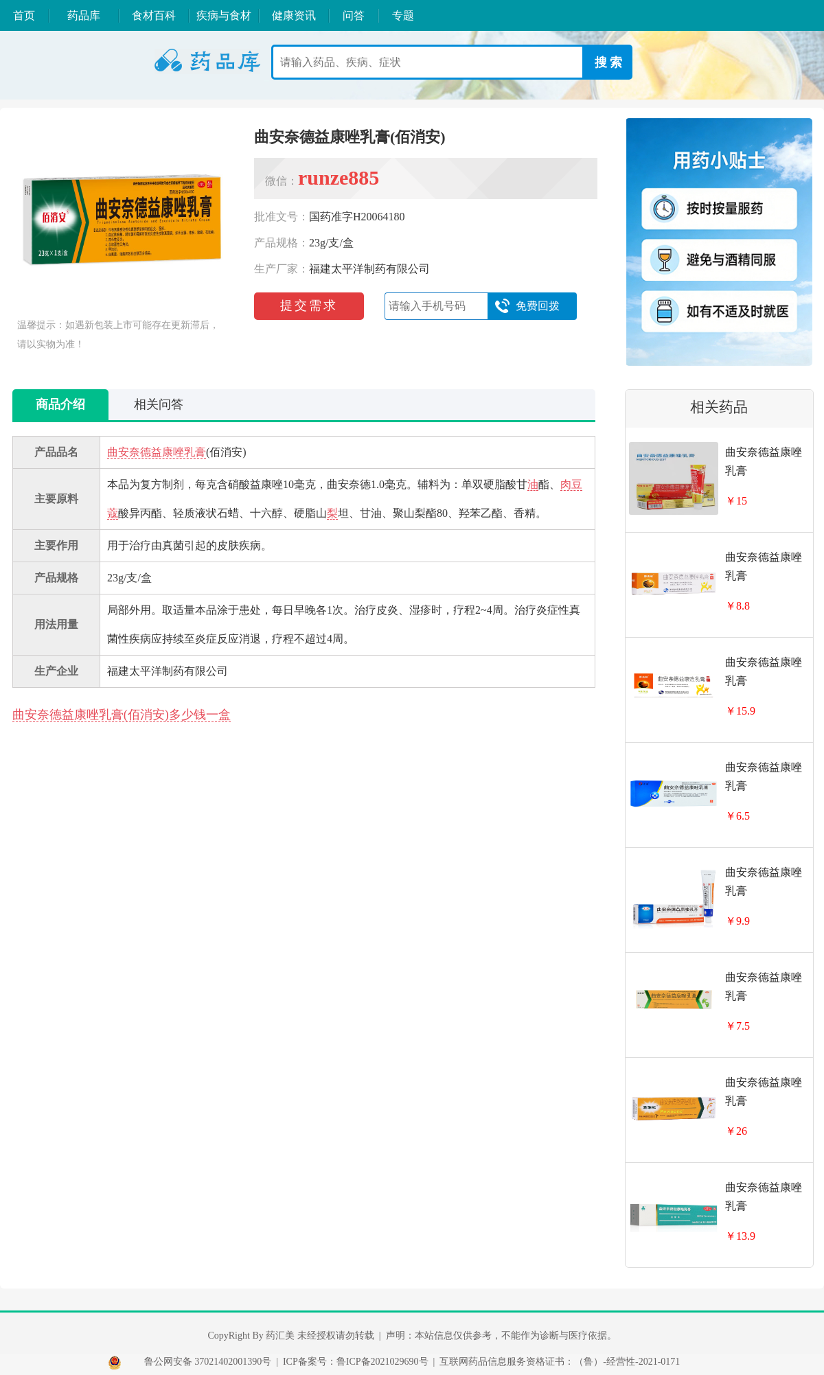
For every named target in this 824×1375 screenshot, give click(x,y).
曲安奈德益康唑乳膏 (156, 452)
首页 (24, 15)
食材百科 (154, 15)
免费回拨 (527, 306)
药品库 (83, 15)
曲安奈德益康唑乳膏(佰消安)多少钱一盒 (121, 714)
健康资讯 (294, 15)
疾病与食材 (223, 15)
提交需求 (309, 305)
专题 (403, 15)
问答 (354, 15)
